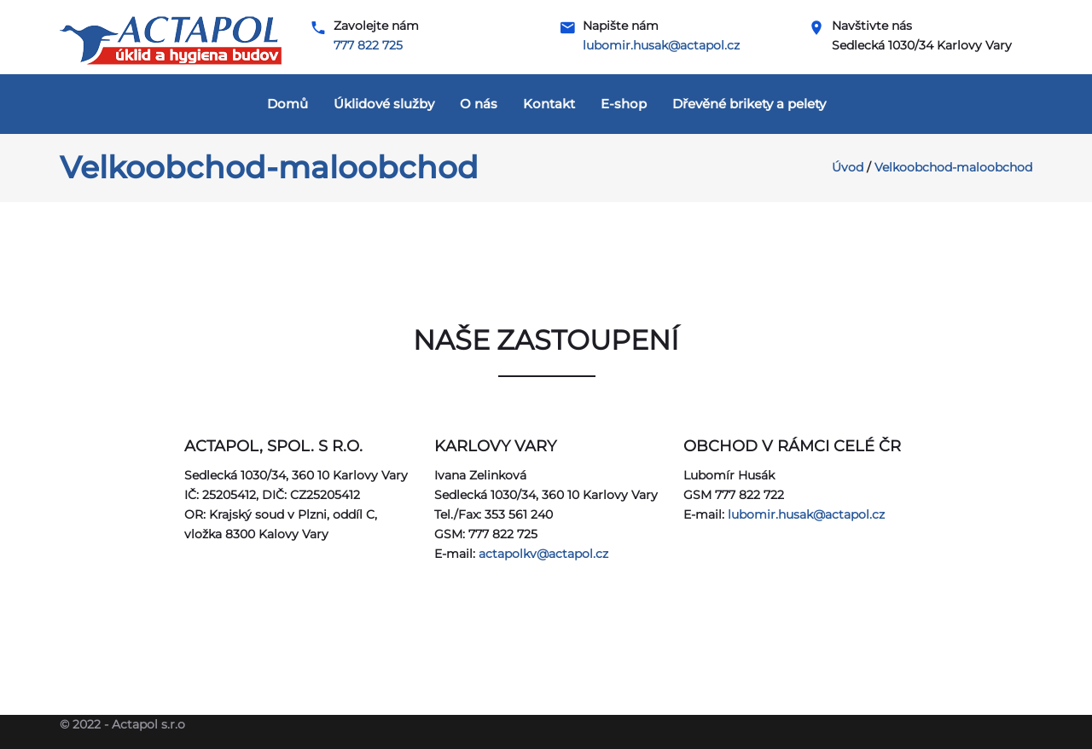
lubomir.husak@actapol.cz (661, 45)
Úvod (847, 167)
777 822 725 (368, 45)
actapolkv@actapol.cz (543, 553)
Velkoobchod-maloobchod (953, 167)
